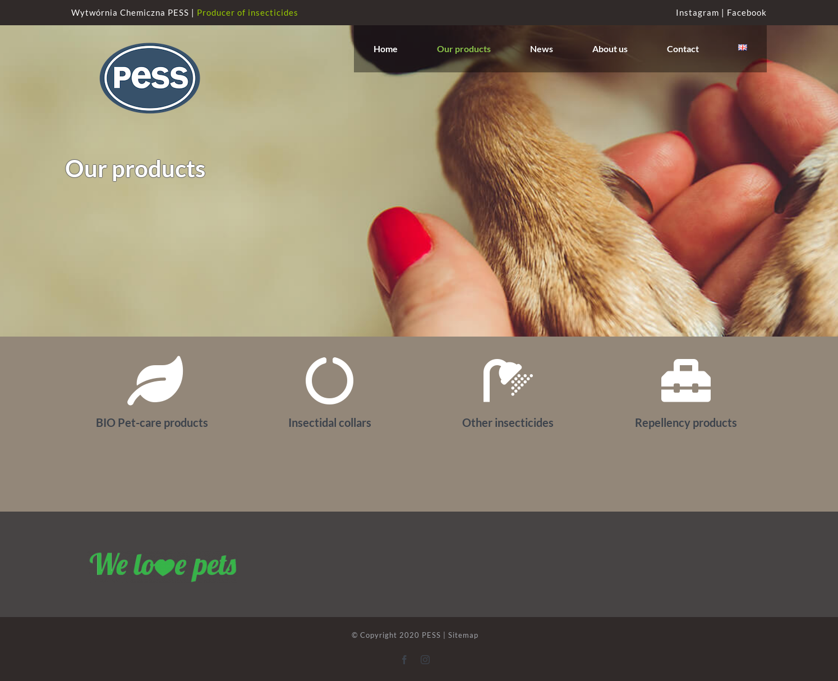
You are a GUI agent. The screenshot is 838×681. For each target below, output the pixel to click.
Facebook (747, 12)
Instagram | (701, 12)
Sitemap (463, 635)
